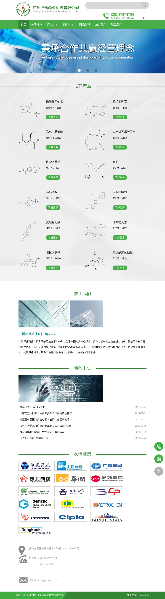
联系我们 (117, 24)
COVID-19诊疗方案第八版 (34, 438)
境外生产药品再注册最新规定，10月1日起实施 (45, 425)
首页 (23, 24)
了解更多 (53, 117)
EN (144, 18)
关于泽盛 (36, 24)
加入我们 (101, 24)
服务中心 (68, 24)
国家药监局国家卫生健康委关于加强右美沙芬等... (47, 413)
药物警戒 (85, 24)
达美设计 (144, 595)
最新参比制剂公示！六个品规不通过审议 (42, 432)
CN (144, 12)
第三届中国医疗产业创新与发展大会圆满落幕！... (47, 419)
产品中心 (52, 24)
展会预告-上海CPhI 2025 (33, 407)
